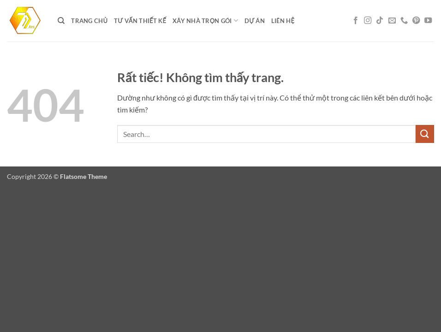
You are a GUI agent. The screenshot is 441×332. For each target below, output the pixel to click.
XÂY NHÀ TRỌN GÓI (205, 20)
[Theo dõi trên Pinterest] (416, 21)
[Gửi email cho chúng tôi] (392, 21)
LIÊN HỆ (282, 20)
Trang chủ (89, 20)
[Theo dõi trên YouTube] (428, 21)
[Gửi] (425, 134)
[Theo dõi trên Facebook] (355, 21)
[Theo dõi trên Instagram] (367, 21)
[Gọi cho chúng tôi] (404, 21)
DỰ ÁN (254, 20)
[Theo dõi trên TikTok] (379, 21)
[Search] (61, 21)
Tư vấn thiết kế (140, 20)
